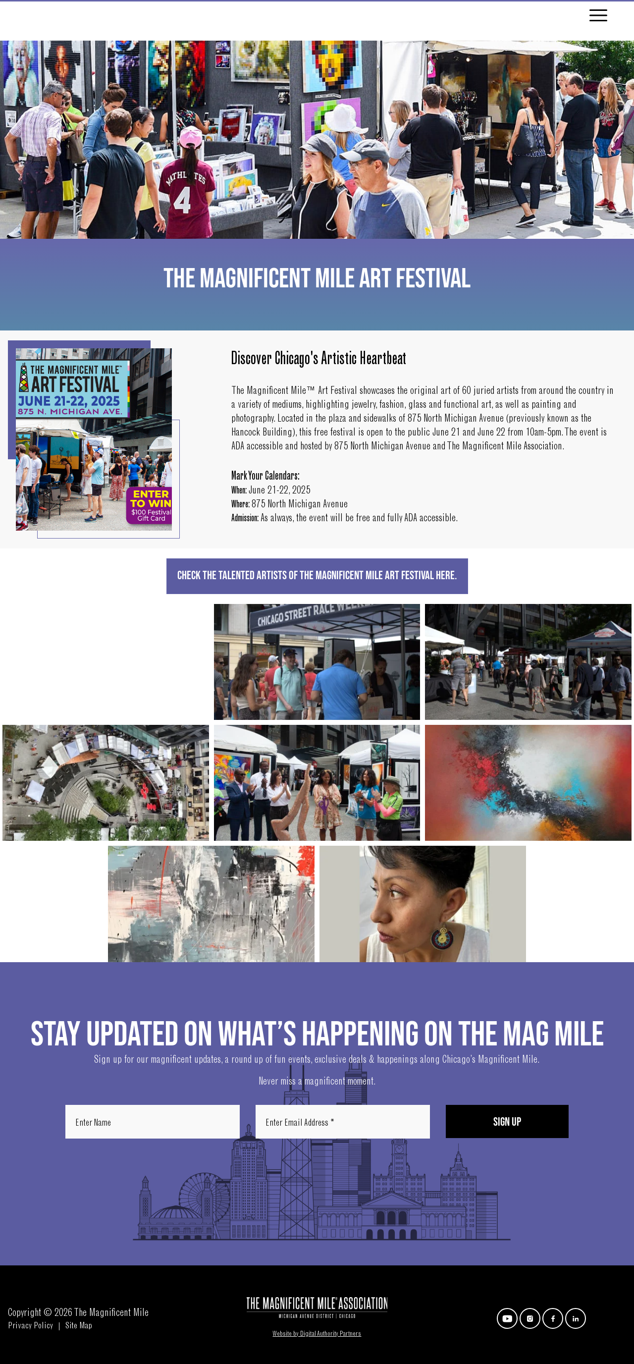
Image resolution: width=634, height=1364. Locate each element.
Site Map (79, 1327)
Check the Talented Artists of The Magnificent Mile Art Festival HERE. (317, 576)
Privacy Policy (30, 1327)
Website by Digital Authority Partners (316, 1334)
